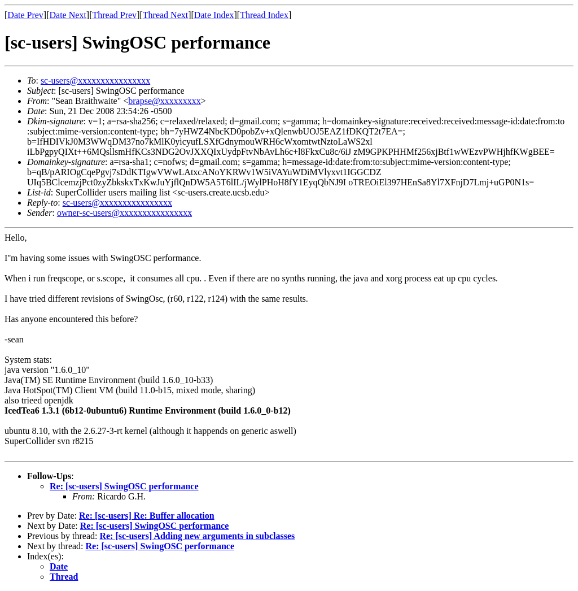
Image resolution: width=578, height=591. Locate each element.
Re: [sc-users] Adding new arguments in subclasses (197, 536)
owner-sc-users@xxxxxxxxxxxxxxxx (124, 213)
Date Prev (25, 15)
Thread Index (264, 15)
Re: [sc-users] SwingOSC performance (124, 486)
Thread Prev (114, 15)
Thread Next (165, 15)
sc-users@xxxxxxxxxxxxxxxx (95, 80)
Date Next (68, 15)
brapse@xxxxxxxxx (164, 101)
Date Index (214, 15)
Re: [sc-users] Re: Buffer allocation (146, 515)
